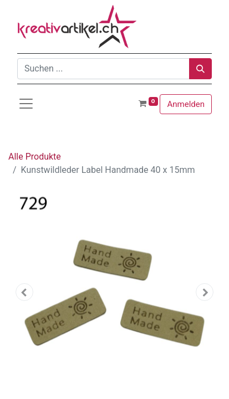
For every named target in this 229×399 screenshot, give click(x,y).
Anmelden (186, 104)
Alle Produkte (34, 156)
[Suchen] (200, 68)
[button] (24, 292)
